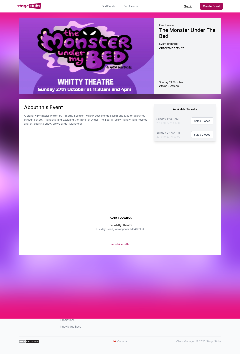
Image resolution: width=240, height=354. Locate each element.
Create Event (211, 6)
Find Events (108, 6)
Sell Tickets (132, 6)
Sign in (188, 6)
